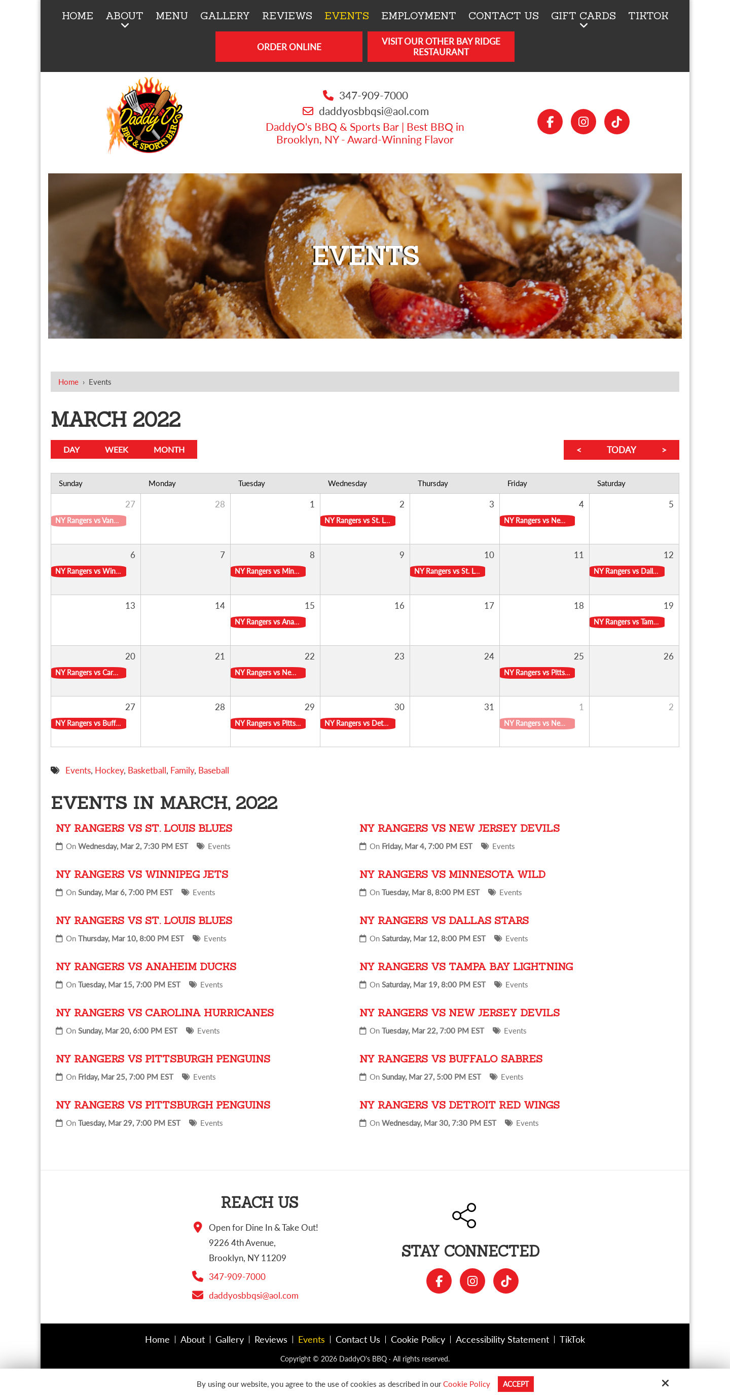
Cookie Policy (465, 1383)
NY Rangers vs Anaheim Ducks (146, 966)
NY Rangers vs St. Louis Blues (144, 828)
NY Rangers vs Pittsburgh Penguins (163, 1058)
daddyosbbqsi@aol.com (374, 110)
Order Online (289, 47)
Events (219, 846)
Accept (515, 1383)
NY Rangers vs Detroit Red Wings (459, 1104)
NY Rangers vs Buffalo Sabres (450, 1058)
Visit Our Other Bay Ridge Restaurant (441, 46)
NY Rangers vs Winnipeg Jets (142, 874)
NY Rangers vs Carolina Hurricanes (165, 1012)
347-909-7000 (373, 95)
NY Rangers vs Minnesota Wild (452, 874)
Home (68, 381)
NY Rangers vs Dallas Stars (444, 920)
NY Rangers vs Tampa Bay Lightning (466, 966)
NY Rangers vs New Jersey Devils (459, 828)
